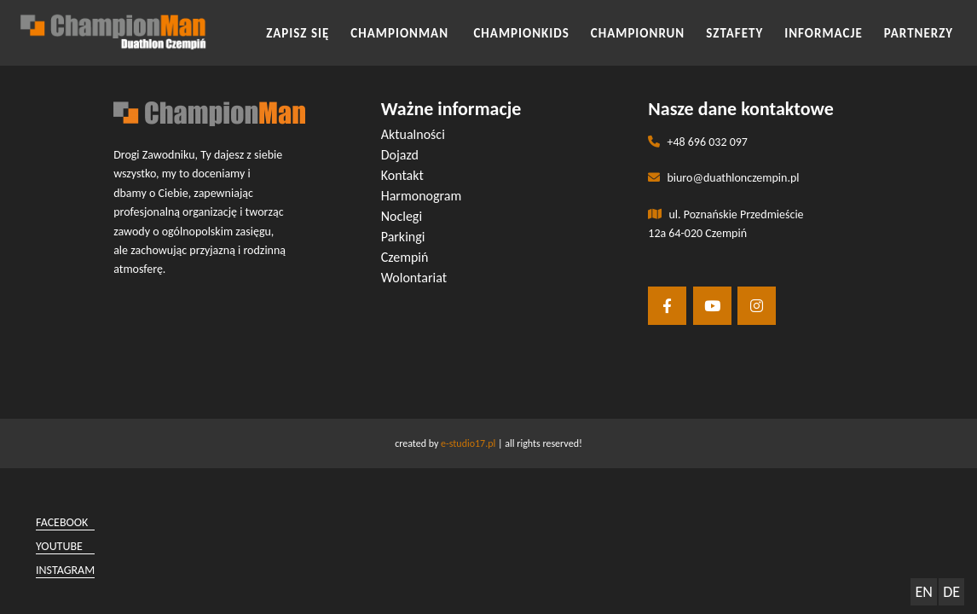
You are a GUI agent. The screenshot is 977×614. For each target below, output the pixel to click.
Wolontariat (414, 277)
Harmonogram (421, 196)
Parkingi (403, 237)
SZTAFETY (734, 33)
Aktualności (413, 134)
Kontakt (402, 175)
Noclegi (401, 216)
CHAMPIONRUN (638, 33)
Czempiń (405, 257)
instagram (65, 570)
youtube (59, 546)
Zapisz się (297, 33)
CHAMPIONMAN (401, 33)
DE (951, 591)
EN (923, 591)
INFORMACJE (823, 33)
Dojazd (400, 155)
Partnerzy (918, 33)
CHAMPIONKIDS (521, 33)
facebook (62, 522)
